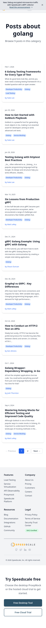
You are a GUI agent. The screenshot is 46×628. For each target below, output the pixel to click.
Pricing (28, 484)
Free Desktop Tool (23, 602)
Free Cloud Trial (23, 612)
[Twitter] (21, 550)
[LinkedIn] (25, 550)
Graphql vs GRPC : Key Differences (18, 285)
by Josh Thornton (12, 393)
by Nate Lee (9, 98)
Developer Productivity (14, 89)
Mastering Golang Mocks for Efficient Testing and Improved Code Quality (22, 413)
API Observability (12, 490)
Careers (28, 491)
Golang (27, 89)
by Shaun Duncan (12, 266)
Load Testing (10, 93)
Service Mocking (19, 135)
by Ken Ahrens (10, 351)
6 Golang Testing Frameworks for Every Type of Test (23, 73)
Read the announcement (21, 7)
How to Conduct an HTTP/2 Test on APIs (21, 327)
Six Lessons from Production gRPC (22, 201)
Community (9, 530)
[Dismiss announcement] (42, 5)
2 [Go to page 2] (27, 451)
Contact (28, 495)
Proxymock (9, 494)
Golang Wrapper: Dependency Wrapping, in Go (22, 369)
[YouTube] (29, 550)
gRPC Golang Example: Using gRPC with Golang (22, 243)
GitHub (7, 526)
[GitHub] (16, 550)
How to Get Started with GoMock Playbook (19, 116)
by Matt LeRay (10, 224)
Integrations (9, 522)
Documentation (11, 518)
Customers (30, 487)
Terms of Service (32, 518)
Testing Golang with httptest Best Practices (22, 158)
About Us (29, 480)
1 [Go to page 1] (21, 451)
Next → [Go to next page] (36, 451)
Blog (6, 514)
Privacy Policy (31, 514)
